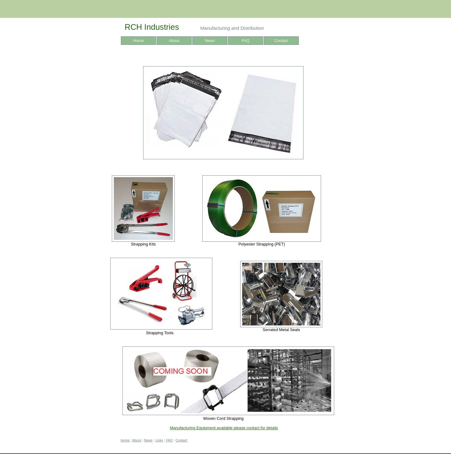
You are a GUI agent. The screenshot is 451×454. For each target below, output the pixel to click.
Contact (281, 40)
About (174, 40)
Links (159, 440)
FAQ (245, 40)
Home (138, 40)
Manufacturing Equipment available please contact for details (224, 427)
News (210, 40)
